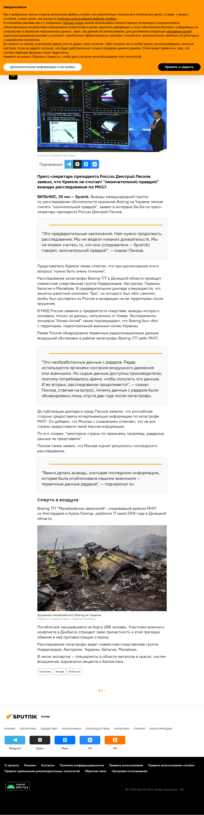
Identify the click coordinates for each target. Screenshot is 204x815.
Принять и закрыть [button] (179, 67)
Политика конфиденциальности (82, 765)
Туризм (139, 728)
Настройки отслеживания (129, 771)
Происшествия (97, 728)
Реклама (30, 765)
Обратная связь (96, 771)
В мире (60, 671)
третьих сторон (73, 23)
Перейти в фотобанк (63, 155)
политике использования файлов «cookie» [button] (87, 18)
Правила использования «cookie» (171, 765)
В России (74, 671)
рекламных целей (178, 31)
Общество (49, 728)
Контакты (47, 765)
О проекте (12, 765)
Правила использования (126, 765)
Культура (121, 728)
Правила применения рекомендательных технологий (42, 771)
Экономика (71, 728)
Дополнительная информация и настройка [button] (42, 67)
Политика (45, 671)
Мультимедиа (160, 728)
